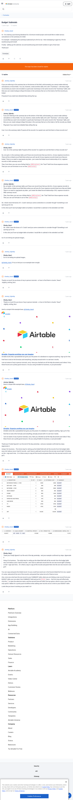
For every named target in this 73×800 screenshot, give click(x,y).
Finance (11, 662)
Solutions (11, 637)
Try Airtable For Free (15, 749)
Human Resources (14, 654)
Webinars (11, 691)
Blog (9, 736)
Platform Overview (14, 613)
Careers (10, 732)
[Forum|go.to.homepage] (12, 3)
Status (10, 740)
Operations (12, 650)
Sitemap (36, 776)
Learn (10, 666)
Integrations (12, 617)
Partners (11, 699)
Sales (10, 658)
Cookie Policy (46, 797)
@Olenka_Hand (6, 262)
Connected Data (14, 633)
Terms (36, 787)
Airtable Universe (14, 720)
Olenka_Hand (9, 31)
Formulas (6, 15)
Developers (12, 707)
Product (11, 642)
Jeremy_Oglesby (10, 81)
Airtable (7, 314)
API (36, 771)
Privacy (36, 781)
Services (11, 703)
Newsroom (12, 745)
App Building (12, 625)
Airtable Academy (14, 670)
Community (12, 712)
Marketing (11, 646)
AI (9, 629)
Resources (12, 695)
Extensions (12, 621)
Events (10, 675)
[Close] (66, 792)
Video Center (12, 679)
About (10, 728)
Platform (11, 609)
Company (11, 724)
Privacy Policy (52, 799)
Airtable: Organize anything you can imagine (17, 354)
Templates (11, 716)
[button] (2, 4)
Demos (10, 683)
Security (36, 766)
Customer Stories (14, 687)
